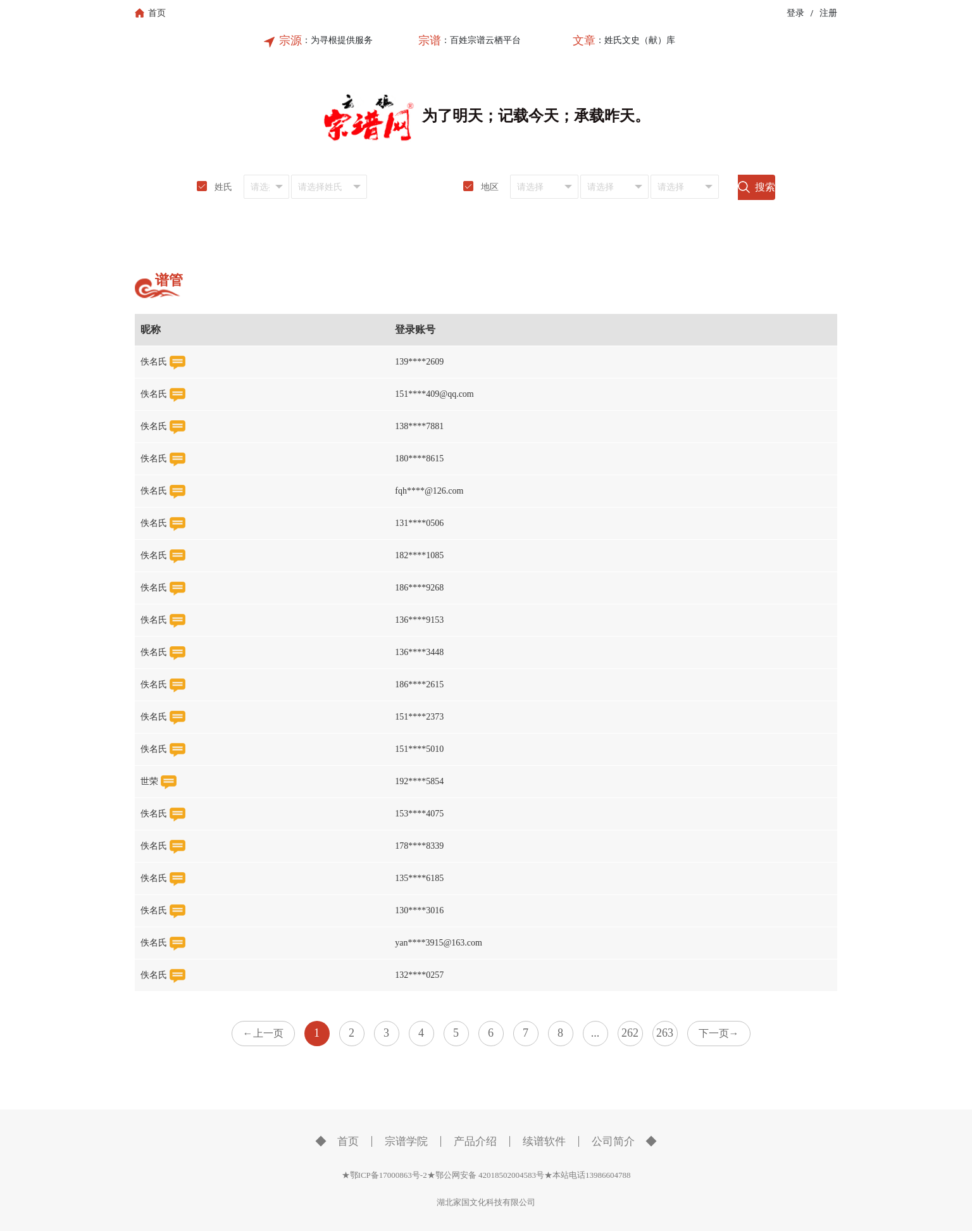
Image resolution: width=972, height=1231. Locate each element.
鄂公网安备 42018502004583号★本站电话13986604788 (533, 1175)
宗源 (290, 40)
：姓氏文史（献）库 (635, 40)
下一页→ (719, 1033)
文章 (584, 40)
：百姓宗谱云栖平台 (481, 40)
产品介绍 (475, 1141)
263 (664, 1033)
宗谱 (429, 40)
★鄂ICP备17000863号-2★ (388, 1175)
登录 (795, 13)
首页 (348, 1141)
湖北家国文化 (461, 1202)
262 (630, 1033)
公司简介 (613, 1141)
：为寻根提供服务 (337, 40)
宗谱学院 (406, 1141)
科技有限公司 (510, 1202)
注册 (828, 13)
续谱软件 (544, 1141)
